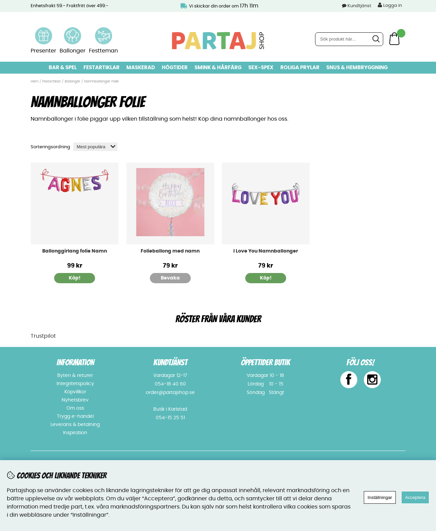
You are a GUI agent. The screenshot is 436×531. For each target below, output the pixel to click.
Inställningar (380, 497)
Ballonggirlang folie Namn (74, 251)
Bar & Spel (63, 67)
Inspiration (75, 432)
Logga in (390, 5)
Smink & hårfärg (218, 67)
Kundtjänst (359, 6)
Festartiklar (101, 67)
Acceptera (415, 497)
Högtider (175, 67)
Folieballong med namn (170, 251)
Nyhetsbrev (75, 400)
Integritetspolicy (75, 383)
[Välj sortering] (95, 146)
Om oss (75, 408)
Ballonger (72, 81)
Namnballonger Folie (101, 81)
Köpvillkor (75, 392)
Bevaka (170, 278)
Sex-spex (261, 67)
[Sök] (349, 39)
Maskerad (140, 67)
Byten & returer (75, 375)
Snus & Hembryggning (357, 67)
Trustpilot (43, 336)
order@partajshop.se (170, 392)
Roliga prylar (300, 67)
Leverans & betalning (75, 424)
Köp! (74, 278)
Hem (34, 81)
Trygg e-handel (75, 416)
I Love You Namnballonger (265, 251)
